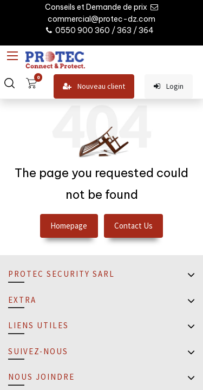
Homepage (68, 225)
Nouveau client (94, 86)
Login (169, 86)
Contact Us (133, 225)
